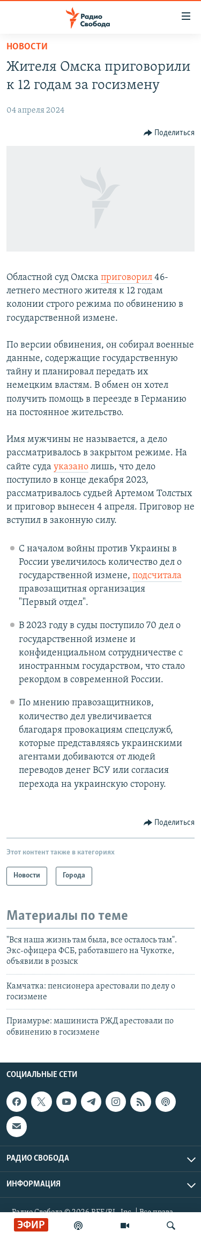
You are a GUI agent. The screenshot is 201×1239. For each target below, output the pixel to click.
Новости (27, 47)
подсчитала (157, 576)
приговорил (126, 277)
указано (71, 467)
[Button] (169, 133)
